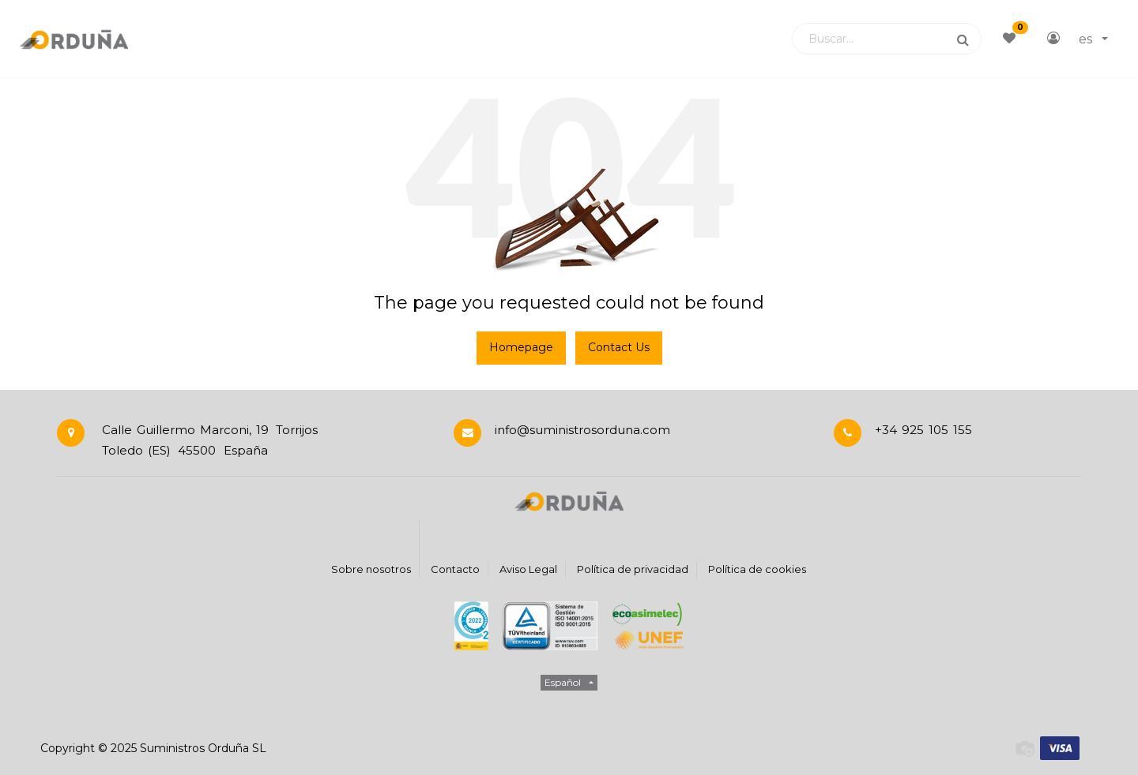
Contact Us (619, 347)
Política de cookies (757, 569)
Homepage (521, 347)
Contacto (455, 569)
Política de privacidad (632, 569)
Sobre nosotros (371, 569)
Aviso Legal (528, 569)
